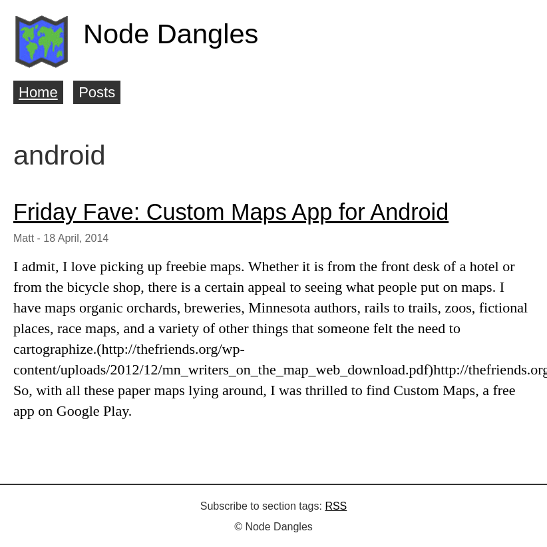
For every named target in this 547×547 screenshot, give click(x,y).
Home (38, 92)
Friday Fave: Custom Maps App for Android (231, 212)
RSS (336, 506)
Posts (97, 92)
